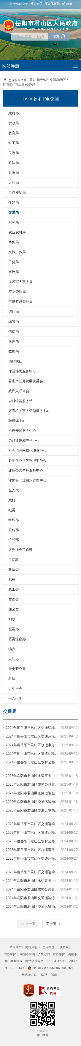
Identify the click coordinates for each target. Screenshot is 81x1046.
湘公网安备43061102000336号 (51, 968)
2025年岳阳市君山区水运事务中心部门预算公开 (42, 776)
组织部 (13, 520)
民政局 (13, 153)
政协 (11, 500)
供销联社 (15, 361)
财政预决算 (58, 79)
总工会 (13, 589)
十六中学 (15, 699)
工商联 (13, 560)
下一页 (53, 924)
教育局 (13, 133)
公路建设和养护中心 (24, 441)
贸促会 (13, 599)
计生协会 (15, 689)
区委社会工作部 (20, 550)
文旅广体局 (17, 252)
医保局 (13, 341)
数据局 (13, 351)
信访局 (13, 331)
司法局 (13, 163)
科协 (11, 679)
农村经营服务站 (20, 401)
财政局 (13, 173)
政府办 (13, 113)
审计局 (13, 272)
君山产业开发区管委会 (25, 381)
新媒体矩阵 (52, 3)
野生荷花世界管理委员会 (27, 460)
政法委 (13, 570)
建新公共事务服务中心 (25, 470)
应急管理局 (17, 292)
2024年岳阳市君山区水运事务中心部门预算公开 (42, 881)
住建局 (13, 202)
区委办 (13, 629)
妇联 (11, 619)
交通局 (30, 84)
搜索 (59, 36)
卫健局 (13, 262)
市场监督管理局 (20, 302)
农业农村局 (17, 232)
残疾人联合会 (18, 391)
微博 (67, 4)
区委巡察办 (17, 639)
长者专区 (36, 3)
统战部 (13, 540)
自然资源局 (17, 192)
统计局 (13, 312)
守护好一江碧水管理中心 (27, 480)
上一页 (28, 924)
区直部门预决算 (13, 84)
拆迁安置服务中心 (22, 431)
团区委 (13, 609)
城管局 (13, 321)
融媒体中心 (17, 421)
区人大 (13, 490)
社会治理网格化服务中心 (27, 450)
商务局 (13, 242)
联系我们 (65, 947)
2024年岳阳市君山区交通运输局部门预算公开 (41, 906)
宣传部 (13, 530)
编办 (11, 649)
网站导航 (10, 65)
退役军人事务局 (20, 282)
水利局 (13, 222)
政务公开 (43, 79)
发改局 (13, 123)
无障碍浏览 (18, 4)
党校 (11, 579)
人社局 (13, 183)
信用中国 (48, 947)
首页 (33, 79)
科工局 (13, 143)
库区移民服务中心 (22, 371)
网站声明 (31, 947)
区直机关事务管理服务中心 (29, 411)
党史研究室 (17, 669)
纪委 (11, 510)
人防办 (13, 659)
